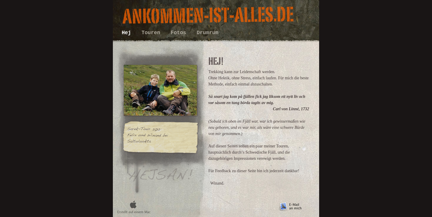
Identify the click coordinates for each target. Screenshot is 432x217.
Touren (152, 33)
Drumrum (208, 33)
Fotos (180, 33)
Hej (128, 33)
